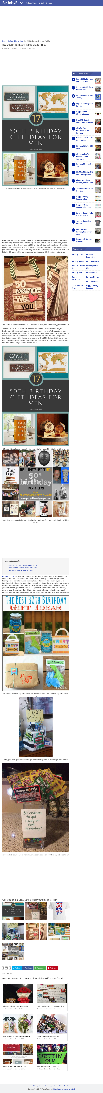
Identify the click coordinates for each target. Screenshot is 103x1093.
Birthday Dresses (45, 3)
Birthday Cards (31, 3)
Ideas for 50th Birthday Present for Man (84, 231)
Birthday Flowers (92, 261)
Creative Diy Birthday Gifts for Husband (23, 565)
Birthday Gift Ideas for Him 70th (48, 1066)
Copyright (50, 1086)
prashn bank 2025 (69, 1089)
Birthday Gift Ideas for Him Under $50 (50, 1006)
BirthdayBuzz (12, 3)
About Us (67, 1086)
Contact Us (42, 1086)
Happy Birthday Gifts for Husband (49, 1036)
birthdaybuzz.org (8, 576)
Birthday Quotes (92, 281)
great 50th (9, 973)
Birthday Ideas (91, 273)
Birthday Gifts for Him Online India (15, 1006)
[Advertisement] (51, 23)
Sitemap (35, 1086)
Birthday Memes (92, 277)
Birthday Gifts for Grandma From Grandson (82, 156)
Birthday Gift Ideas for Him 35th (14, 1066)
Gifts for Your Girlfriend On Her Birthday (82, 130)
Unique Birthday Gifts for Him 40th (21, 570)
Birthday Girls (77, 273)
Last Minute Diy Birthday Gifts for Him (16, 1036)
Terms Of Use (59, 1086)
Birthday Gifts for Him (11, 48)
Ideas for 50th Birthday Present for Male (23, 568)
